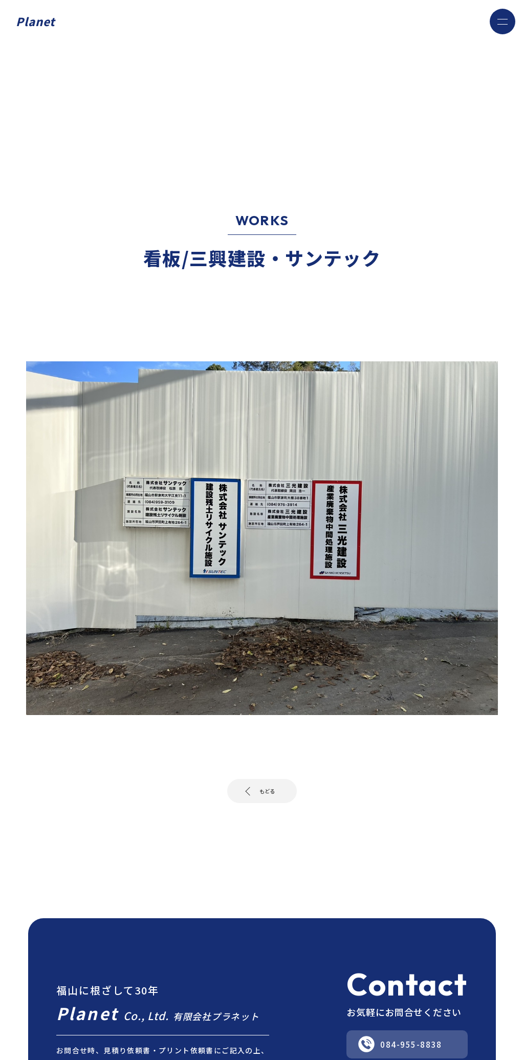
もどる (266, 794)
